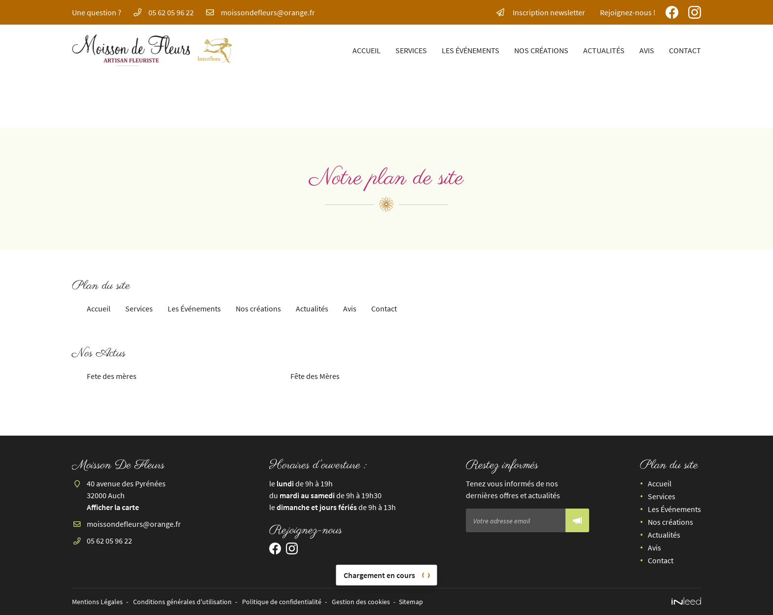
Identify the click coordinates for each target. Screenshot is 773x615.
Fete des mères (112, 376)
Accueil (366, 50)
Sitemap (411, 601)
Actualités (604, 50)
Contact (685, 50)
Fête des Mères (315, 376)
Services (411, 50)
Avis (646, 50)
